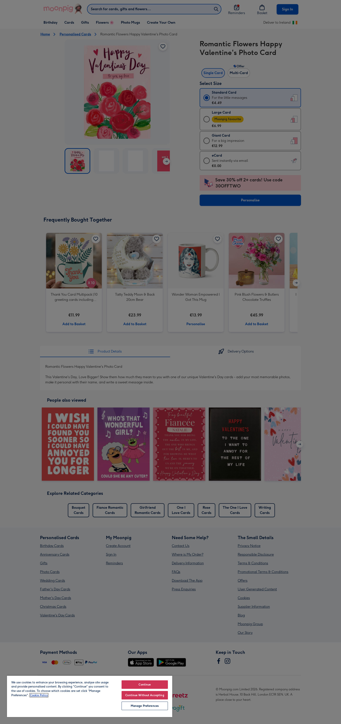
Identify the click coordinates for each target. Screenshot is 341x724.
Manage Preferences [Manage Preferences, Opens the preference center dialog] (145, 705)
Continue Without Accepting (144, 695)
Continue (145, 684)
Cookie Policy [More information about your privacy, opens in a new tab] (39, 695)
